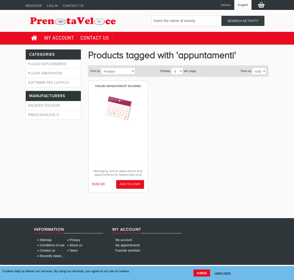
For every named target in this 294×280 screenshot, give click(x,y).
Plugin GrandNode (45, 73)
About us (76, 245)
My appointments (127, 245)
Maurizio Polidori (44, 105)
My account (59, 38)
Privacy (75, 240)
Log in (52, 6)
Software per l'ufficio (48, 82)
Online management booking (118, 86)
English (243, 5)
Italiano (226, 5)
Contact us (73, 6)
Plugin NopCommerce (47, 64)
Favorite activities (127, 250)
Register (33, 6)
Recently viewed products (58, 256)
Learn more (223, 273)
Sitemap (45, 240)
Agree (202, 273)
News (74, 250)
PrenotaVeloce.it (43, 115)
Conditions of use (52, 245)
